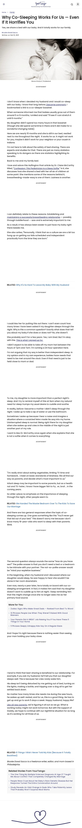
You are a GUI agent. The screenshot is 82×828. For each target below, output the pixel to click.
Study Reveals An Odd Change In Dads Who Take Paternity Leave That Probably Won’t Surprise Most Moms (41, 788)
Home (4, 12)
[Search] (71, 4)
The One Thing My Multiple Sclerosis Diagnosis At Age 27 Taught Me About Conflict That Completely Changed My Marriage (41, 775)
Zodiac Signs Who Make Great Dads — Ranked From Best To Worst (42, 609)
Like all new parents (17, 704)
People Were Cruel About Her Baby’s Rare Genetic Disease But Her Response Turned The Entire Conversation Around (42, 782)
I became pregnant (56, 104)
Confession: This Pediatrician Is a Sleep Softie (36, 168)
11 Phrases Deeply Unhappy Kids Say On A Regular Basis (36, 626)
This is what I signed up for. (29, 340)
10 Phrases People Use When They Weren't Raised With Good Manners (39, 614)
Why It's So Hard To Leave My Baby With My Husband (42, 284)
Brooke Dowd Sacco (10, 33)
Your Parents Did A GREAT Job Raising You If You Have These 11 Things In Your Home (40, 620)
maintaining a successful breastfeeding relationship (33, 217)
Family (12, 12)
